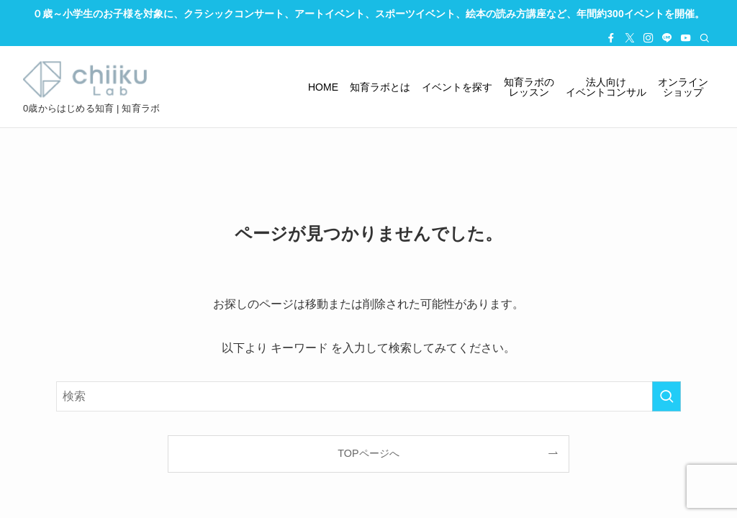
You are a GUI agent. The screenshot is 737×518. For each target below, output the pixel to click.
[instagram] (648, 38)
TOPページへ (368, 453)
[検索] (704, 38)
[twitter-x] (629, 38)
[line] (667, 38)
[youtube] (686, 38)
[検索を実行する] (666, 396)
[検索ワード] (368, 396)
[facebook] (611, 38)
